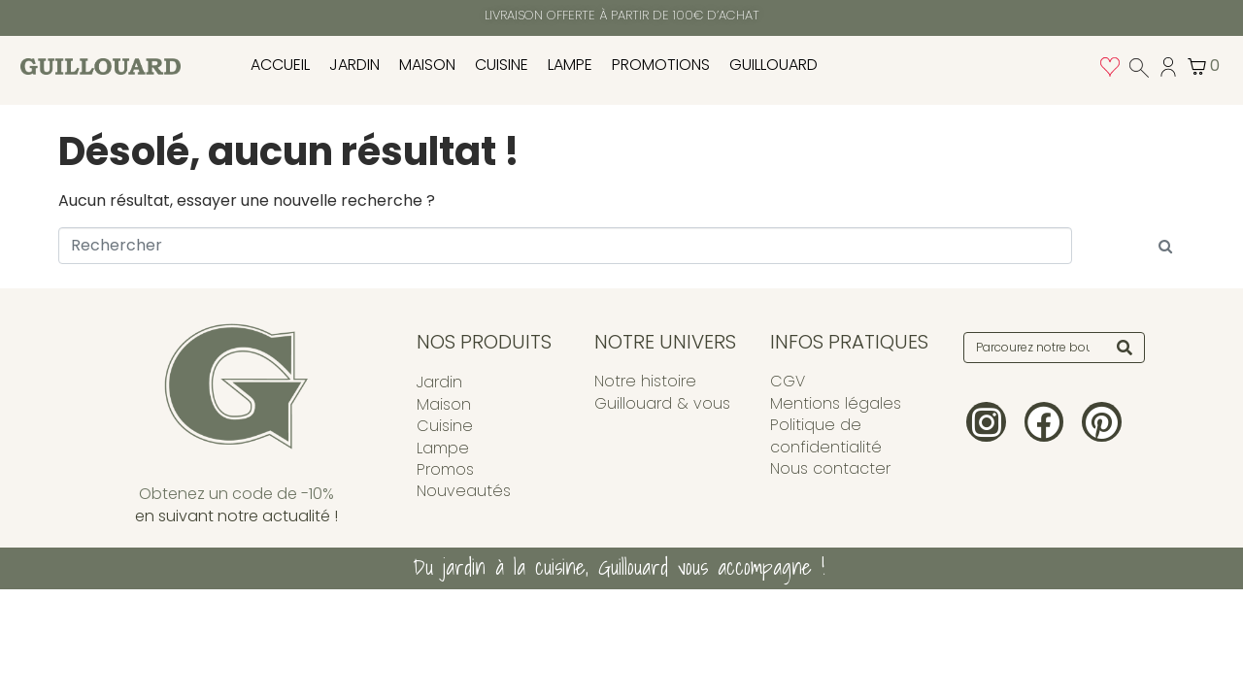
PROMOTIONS (661, 64)
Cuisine (501, 64)
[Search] (1124, 347)
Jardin (354, 64)
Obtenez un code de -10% (236, 494)
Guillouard (773, 64)
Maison (427, 64)
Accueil (280, 64)
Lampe (570, 64)
